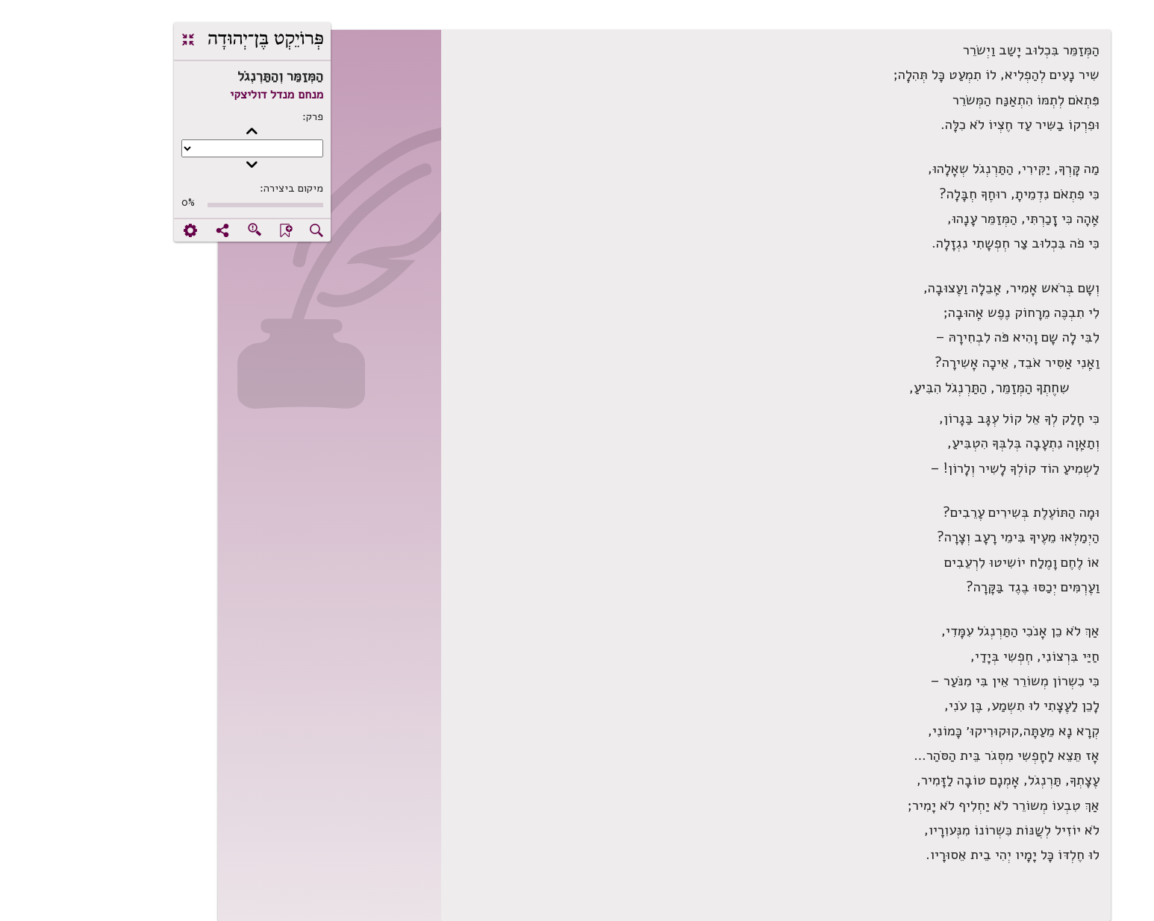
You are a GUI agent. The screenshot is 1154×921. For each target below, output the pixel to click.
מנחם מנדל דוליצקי (189, 95)
